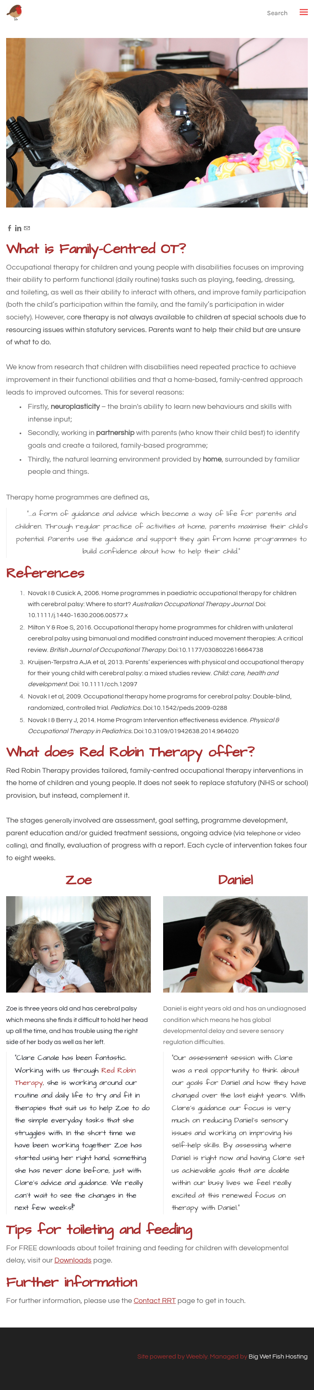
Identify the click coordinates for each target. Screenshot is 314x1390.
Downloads (73, 1260)
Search (277, 13)
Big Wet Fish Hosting (278, 1356)
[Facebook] (10, 228)
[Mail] (27, 228)
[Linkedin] (18, 228)
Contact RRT (155, 1301)
